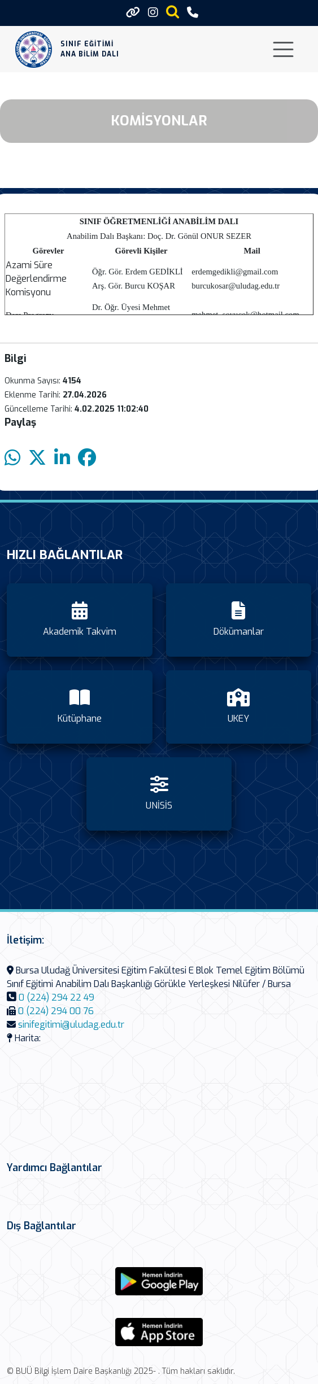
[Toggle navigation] (283, 49)
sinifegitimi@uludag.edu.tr (71, 1025)
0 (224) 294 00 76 (56, 1011)
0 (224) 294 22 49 (56, 997)
